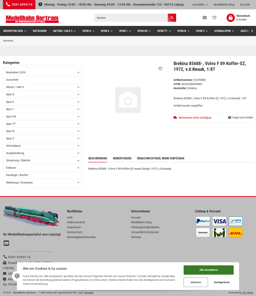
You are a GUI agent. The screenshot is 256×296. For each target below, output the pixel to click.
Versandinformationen (145, 232)
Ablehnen (196, 282)
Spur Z (10, 138)
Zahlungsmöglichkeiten (145, 227)
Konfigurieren (222, 282)
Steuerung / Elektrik (18, 160)
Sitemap (136, 237)
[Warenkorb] (238, 18)
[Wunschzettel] (214, 18)
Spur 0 (10, 101)
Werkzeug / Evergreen (19, 182)
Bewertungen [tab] (122, 158)
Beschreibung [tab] (97, 158)
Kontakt (245, 4)
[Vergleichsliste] (205, 18)
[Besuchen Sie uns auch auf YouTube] (7, 243)
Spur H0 (11, 116)
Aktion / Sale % (15, 87)
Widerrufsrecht (76, 222)
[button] (200, 4)
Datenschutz (75, 232)
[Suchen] (131, 18)
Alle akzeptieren (209, 269)
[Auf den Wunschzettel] (160, 68)
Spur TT (11, 123)
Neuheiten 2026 (16, 72)
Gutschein (12, 79)
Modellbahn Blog (224, 4)
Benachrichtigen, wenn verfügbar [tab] (160, 158)
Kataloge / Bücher (17, 175)
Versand (88, 292)
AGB (70, 217)
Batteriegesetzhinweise (81, 237)
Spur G (10, 94)
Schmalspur (13, 145)
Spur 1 (10, 109)
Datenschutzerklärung (35, 283)
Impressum (74, 227)
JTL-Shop (247, 292)
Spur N (10, 131)
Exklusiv (11, 167)
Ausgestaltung (15, 153)
